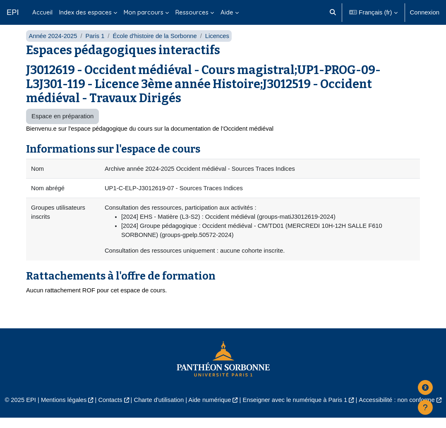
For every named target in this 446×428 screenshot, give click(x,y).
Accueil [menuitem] (42, 12)
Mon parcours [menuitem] (143, 12)
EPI (13, 12)
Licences (219, 44)
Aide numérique (209, 410)
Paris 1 (96, 44)
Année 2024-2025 (53, 44)
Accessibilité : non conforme (399, 410)
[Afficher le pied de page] (425, 407)
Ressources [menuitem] (192, 12)
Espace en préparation (62, 125)
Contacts (108, 410)
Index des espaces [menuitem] (85, 12)
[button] (332, 12)
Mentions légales (61, 410)
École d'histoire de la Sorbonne (156, 44)
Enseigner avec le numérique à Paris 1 (296, 410)
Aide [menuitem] (227, 12)
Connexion (424, 12)
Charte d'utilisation (157, 410)
